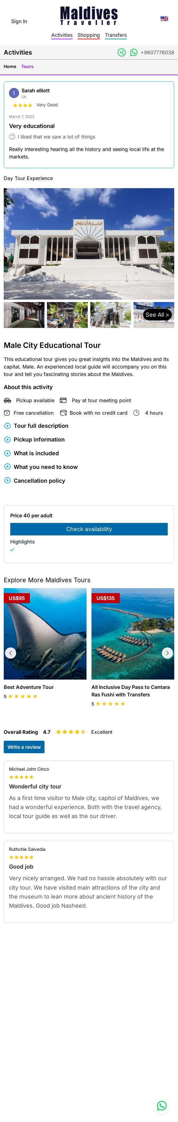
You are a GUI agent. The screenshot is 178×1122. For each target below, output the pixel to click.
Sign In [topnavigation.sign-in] (19, 21)
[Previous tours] (10, 653)
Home (10, 66)
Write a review (24, 747)
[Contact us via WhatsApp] (162, 1106)
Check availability (89, 529)
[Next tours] (167, 653)
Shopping (88, 35)
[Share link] (122, 52)
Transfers (116, 35)
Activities (62, 35)
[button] (89, 315)
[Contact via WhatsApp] (133, 52)
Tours (27, 66)
